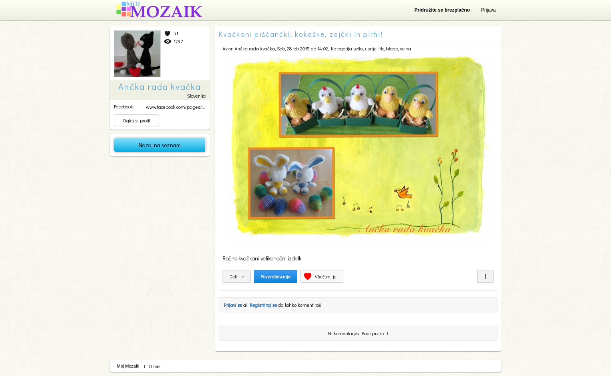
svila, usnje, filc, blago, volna (382, 48)
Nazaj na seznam (160, 145)
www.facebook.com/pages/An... (178, 107)
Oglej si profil (136, 120)
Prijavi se (233, 305)
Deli (233, 276)
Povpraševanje (276, 276)
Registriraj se (263, 305)
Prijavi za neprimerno (485, 276)
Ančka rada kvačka (255, 48)
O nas (154, 366)
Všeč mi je (325, 276)
